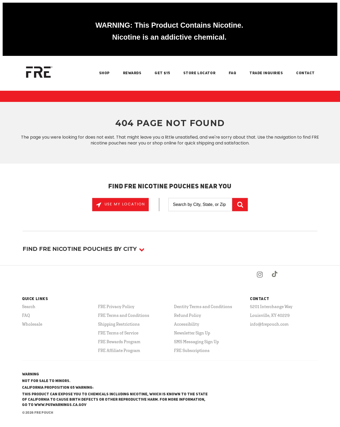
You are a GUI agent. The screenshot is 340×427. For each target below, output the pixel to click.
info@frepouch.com (269, 324)
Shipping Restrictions (119, 324)
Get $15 (162, 73)
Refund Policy (187, 315)
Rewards (132, 73)
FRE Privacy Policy (116, 306)
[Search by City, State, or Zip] (200, 204)
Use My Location (124, 204)
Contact (305, 73)
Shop (104, 73)
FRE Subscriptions (192, 350)
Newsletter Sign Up (192, 332)
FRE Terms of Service (118, 332)
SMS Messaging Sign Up (196, 341)
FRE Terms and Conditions (123, 315)
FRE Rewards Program (119, 341)
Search (28, 306)
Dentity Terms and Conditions (203, 306)
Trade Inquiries (266, 73)
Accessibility (186, 324)
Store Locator (199, 73)
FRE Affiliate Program (119, 350)
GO (240, 204)
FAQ (232, 73)
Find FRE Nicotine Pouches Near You (170, 187)
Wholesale (32, 324)
